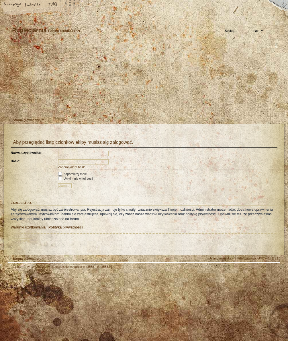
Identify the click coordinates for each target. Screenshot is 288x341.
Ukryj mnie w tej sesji (75, 178)
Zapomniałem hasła (72, 167)
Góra (273, 270)
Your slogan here (98, 305)
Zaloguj (47, 107)
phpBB (72, 304)
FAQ (53, 4)
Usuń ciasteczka (220, 258)
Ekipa (17, 266)
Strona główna (13, 4)
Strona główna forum (143, 79)
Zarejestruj (29, 107)
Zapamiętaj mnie (72, 174)
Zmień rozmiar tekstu (33, 4)
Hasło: (16, 161)
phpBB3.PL (105, 266)
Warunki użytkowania (28, 227)
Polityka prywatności (65, 227)
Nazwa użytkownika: (26, 152)
